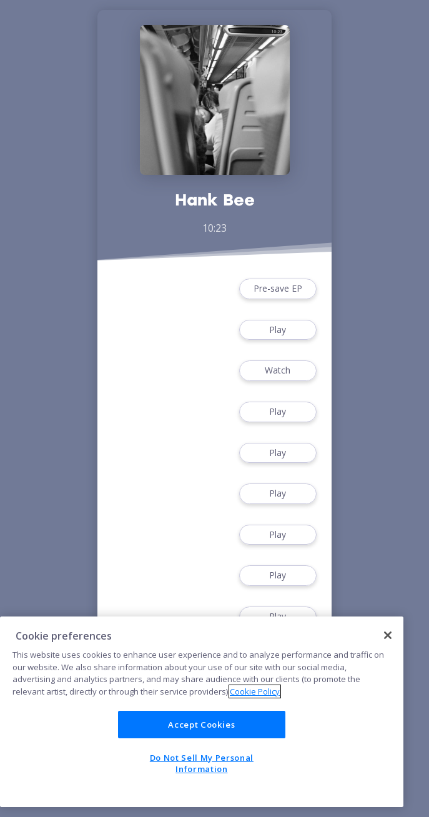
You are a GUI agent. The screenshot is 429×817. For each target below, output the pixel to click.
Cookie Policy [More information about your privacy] (255, 691)
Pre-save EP (278, 289)
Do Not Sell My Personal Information (202, 763)
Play (278, 330)
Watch (278, 370)
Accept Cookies (201, 724)
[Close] (388, 635)
